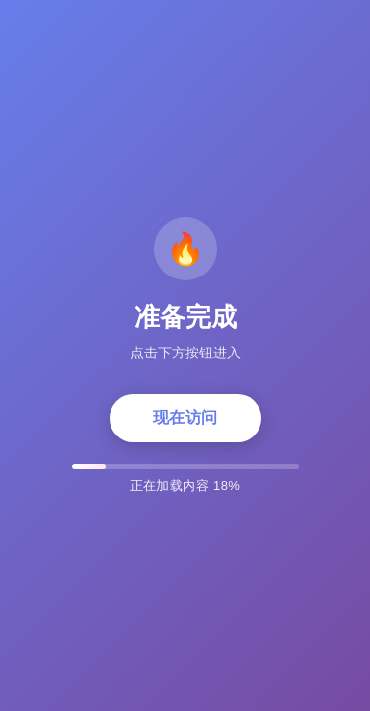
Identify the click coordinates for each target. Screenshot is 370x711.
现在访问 (185, 417)
